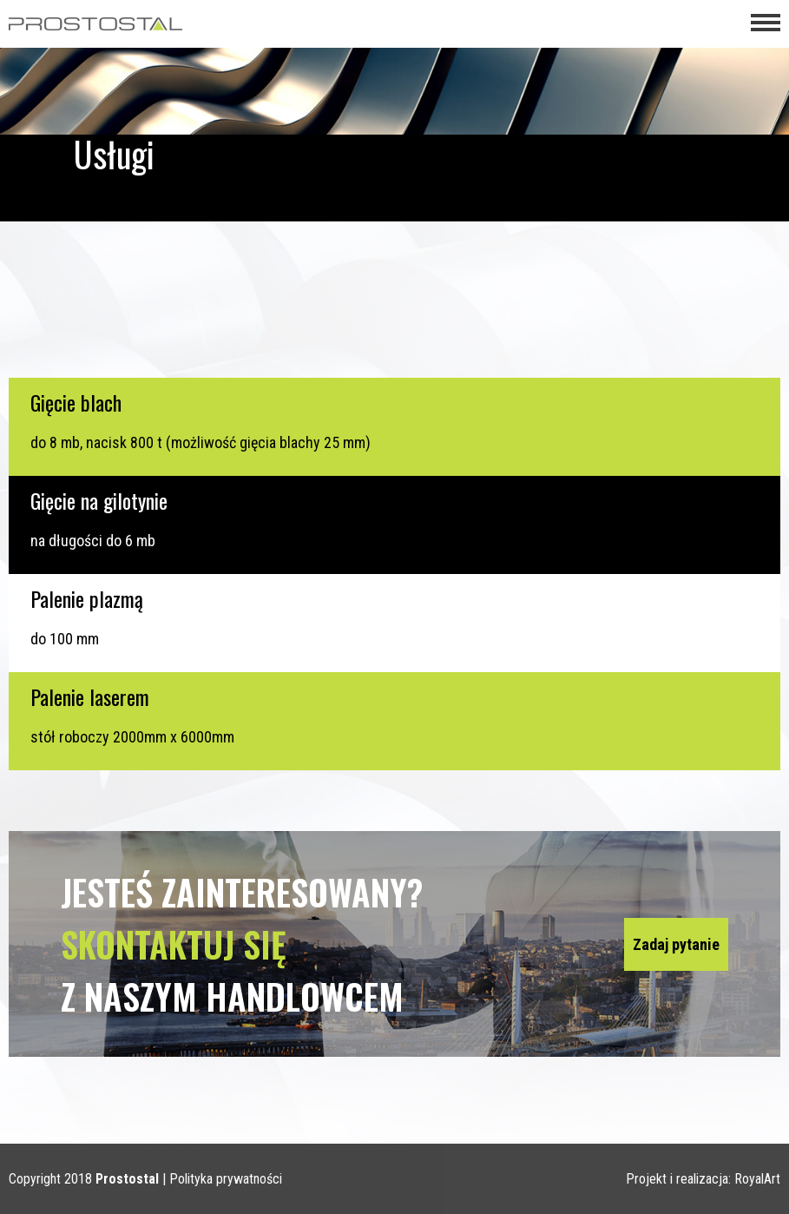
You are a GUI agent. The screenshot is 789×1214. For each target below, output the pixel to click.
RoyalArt (757, 1179)
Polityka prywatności (225, 1179)
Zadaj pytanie (676, 944)
